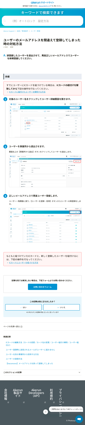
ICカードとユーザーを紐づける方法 (23, 262)
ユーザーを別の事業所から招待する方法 (22, 354)
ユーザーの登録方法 (14, 358)
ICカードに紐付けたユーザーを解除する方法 (27, 92)
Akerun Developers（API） (36, 393)
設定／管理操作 (22, 31)
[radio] (23, 307)
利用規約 (51, 394)
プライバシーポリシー (60, 402)
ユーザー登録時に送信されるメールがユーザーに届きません (30, 349)
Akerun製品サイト (18, 393)
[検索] (42, 21)
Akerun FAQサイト (44, 6)
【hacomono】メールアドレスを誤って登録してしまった (29, 363)
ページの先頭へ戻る (12, 326)
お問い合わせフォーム (42, 287)
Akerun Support (9, 31)
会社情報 (5, 394)
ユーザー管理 (35, 31)
